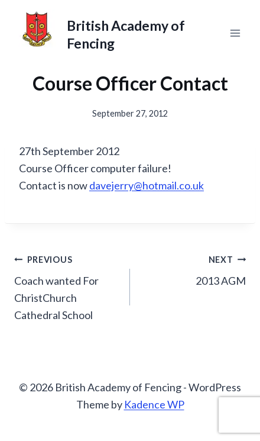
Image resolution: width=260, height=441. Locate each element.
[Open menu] (235, 33)
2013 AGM (193, 269)
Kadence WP (154, 404)
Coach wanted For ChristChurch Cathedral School (66, 285)
